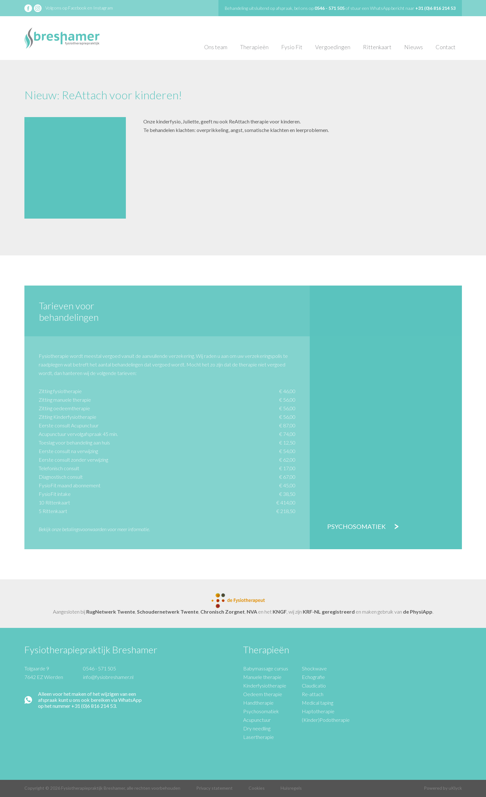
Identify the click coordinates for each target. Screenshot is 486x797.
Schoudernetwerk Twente (167, 612)
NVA (252, 612)
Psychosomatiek (356, 526)
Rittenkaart (377, 46)
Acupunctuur (257, 720)
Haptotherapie (318, 711)
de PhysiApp (417, 612)
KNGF (280, 612)
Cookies (257, 788)
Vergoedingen (332, 46)
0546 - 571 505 (99, 668)
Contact (446, 46)
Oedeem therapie (262, 694)
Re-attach (312, 694)
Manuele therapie (262, 677)
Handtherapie (258, 703)
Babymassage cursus (265, 668)
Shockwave (314, 668)
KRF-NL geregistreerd (329, 612)
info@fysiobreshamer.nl (108, 677)
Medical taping (317, 703)
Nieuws (413, 46)
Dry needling (256, 728)
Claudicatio (314, 685)
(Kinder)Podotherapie (326, 720)
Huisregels (291, 788)
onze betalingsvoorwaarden (79, 529)
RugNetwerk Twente (110, 612)
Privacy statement (214, 788)
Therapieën (254, 46)
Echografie (313, 677)
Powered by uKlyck (443, 788)
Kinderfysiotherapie (264, 685)
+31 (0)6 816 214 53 (435, 8)
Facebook (77, 7)
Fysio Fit (291, 46)
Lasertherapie (258, 737)
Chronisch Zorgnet (222, 612)
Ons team (215, 46)
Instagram (103, 7)
